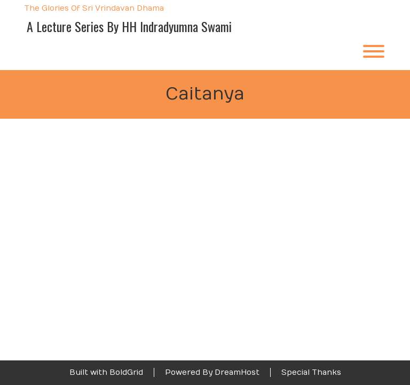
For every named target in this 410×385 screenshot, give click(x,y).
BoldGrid (126, 372)
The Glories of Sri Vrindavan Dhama (94, 8)
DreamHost (237, 372)
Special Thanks (311, 372)
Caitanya (205, 94)
